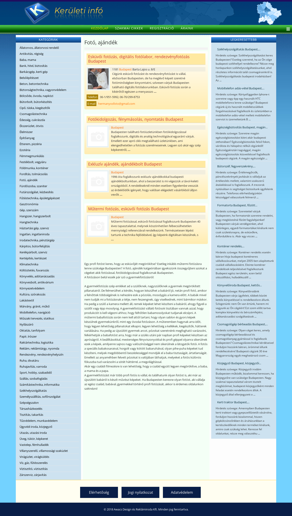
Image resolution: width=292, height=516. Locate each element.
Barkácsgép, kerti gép (34, 72)
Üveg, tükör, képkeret (34, 439)
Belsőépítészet (29, 78)
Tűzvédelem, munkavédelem (39, 421)
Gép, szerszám (29, 210)
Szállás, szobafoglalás (33, 379)
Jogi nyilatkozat (140, 492)
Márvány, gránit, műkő (35, 306)
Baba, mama (28, 60)
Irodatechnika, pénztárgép (37, 240)
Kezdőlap (99, 28)
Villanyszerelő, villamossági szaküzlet (44, 451)
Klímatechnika (29, 264)
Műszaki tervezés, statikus (37, 318)
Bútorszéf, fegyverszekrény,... (236, 166)
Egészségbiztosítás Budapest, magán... (242, 127)
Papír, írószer (28, 336)
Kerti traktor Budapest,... (233, 402)
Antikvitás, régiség (31, 54)
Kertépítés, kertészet (33, 258)
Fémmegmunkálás (32, 156)
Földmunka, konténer (34, 168)
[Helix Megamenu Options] (287, 29)
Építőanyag (27, 138)
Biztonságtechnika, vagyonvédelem (43, 90)
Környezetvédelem (32, 288)
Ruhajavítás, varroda (33, 366)
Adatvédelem (182, 492)
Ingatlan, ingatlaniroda (34, 234)
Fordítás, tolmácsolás (34, 174)
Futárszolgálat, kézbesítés (36, 192)
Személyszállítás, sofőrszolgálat (40, 397)
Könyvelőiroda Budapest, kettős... (239, 285)
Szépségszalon (29, 403)
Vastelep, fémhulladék (34, 445)
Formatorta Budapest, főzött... (237, 205)
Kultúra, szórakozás (32, 294)
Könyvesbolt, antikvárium (37, 282)
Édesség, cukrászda (32, 120)
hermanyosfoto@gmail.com (116, 104)
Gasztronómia (29, 204)
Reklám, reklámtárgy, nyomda (39, 348)
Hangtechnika (29, 222)
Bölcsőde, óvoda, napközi (36, 96)
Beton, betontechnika (34, 84)
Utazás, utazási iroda (33, 433)
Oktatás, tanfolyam (32, 330)
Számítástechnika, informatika (39, 385)
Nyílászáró (26, 324)
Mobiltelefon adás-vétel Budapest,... (240, 88)
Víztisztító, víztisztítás (34, 469)
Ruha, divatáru (29, 360)
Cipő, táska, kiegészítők (35, 108)
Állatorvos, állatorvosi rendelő (39, 48)
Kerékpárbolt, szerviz (33, 252)
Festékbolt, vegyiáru (33, 162)
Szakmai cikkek (129, 28)
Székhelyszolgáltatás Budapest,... (238, 49)
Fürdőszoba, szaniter (33, 186)
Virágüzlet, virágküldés (34, 457)
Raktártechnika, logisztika (36, 342)
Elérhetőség (99, 492)
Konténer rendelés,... (230, 246)
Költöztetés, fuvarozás (34, 270)
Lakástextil (27, 300)
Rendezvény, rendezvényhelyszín (41, 354)
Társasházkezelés (31, 409)
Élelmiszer (26, 132)
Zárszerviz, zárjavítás (33, 475)
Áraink (187, 28)
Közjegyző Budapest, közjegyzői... (239, 363)
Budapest (125, 69)
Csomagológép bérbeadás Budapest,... (242, 324)
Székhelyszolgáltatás (33, 391)
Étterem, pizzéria (31, 144)
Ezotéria (25, 150)
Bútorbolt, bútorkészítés (36, 102)
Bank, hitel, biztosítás (33, 66)
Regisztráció (162, 28)
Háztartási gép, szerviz (34, 228)
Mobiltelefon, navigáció (35, 312)
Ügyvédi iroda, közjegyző (36, 427)
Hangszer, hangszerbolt (35, 216)
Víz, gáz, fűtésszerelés (34, 463)
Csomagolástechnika (33, 114)
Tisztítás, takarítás (31, 415)
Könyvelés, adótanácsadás (37, 276)
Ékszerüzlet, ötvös (31, 126)
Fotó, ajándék (29, 180)
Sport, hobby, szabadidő (36, 373)
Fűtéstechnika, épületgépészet (40, 198)
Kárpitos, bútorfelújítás (35, 246)
